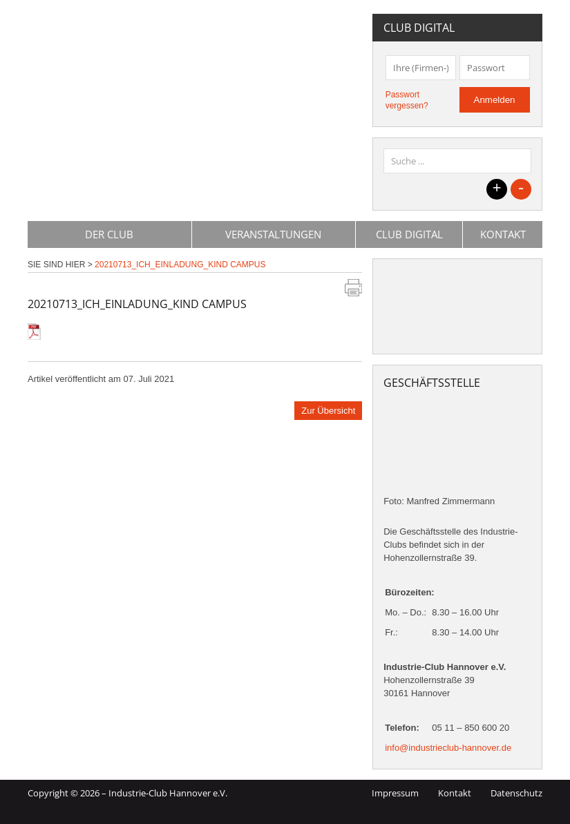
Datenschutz (516, 793)
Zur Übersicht (328, 410)
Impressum (395, 793)
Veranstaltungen (273, 234)
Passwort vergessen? (407, 100)
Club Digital (409, 234)
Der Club (109, 234)
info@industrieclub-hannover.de (448, 747)
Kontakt (503, 234)
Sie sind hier (56, 264)
